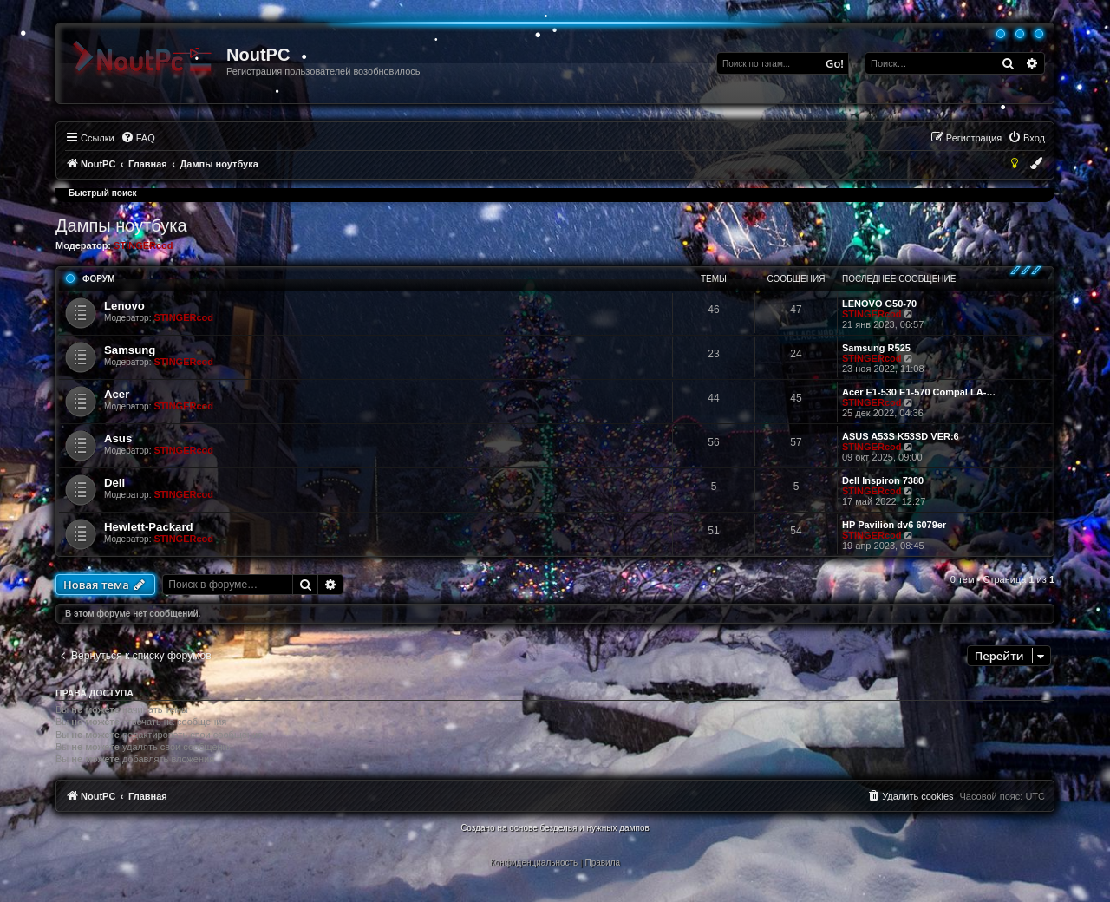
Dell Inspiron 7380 (883, 480)
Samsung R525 (876, 348)
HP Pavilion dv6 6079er (894, 525)
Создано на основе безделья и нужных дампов (555, 828)
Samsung (129, 349)
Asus (118, 438)
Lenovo (124, 305)
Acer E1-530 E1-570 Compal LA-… (919, 392)
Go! (835, 63)
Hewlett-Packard (148, 526)
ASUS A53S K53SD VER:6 (900, 436)
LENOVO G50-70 (879, 303)
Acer (116, 394)
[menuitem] (138, 137)
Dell (114, 482)
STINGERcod (143, 245)
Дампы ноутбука (121, 225)
